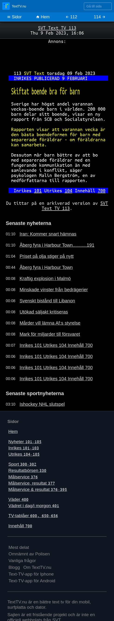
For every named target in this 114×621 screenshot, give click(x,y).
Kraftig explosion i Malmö (45, 278)
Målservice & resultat (37, 489)
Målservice (23, 476)
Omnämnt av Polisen (29, 553)
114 (100, 17)
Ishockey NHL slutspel (42, 404)
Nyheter (24, 441)
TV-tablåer (33, 515)
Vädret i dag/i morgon (33, 505)
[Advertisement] (57, 55)
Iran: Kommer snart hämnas (47, 234)
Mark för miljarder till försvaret (49, 334)
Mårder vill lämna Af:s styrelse (49, 323)
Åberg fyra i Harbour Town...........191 (56, 245)
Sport (22, 464)
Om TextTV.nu (37, 567)
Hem (43, 17)
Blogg (14, 567)
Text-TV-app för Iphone (31, 574)
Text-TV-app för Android (32, 580)
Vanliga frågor (22, 560)
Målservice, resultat (31, 483)
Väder (18, 499)
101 (38, 190)
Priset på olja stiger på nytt (46, 256)
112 (71, 17)
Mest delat (19, 547)
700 (101, 190)
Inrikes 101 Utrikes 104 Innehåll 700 (56, 345)
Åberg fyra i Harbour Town (46, 267)
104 (68, 190)
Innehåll (20, 525)
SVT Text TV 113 (57, 27)
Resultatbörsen (27, 470)
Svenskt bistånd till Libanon (47, 300)
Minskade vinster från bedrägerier (53, 289)
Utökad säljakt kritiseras (43, 311)
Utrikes (24, 454)
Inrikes (23, 447)
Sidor (14, 17)
